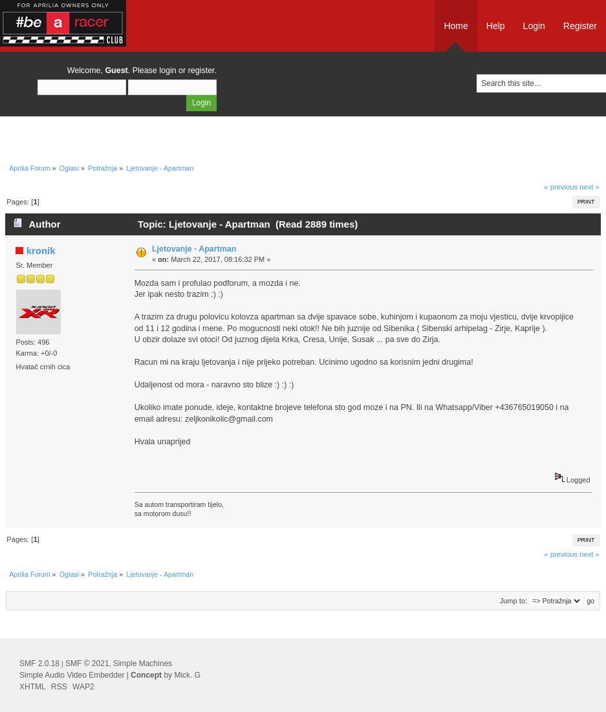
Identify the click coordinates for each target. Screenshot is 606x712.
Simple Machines (142, 663)
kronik (41, 250)
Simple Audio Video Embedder (72, 675)
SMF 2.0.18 (39, 663)
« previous (561, 187)
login (167, 70)
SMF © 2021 (87, 663)
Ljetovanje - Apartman (194, 249)
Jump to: (513, 601)
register (201, 70)
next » (589, 187)
